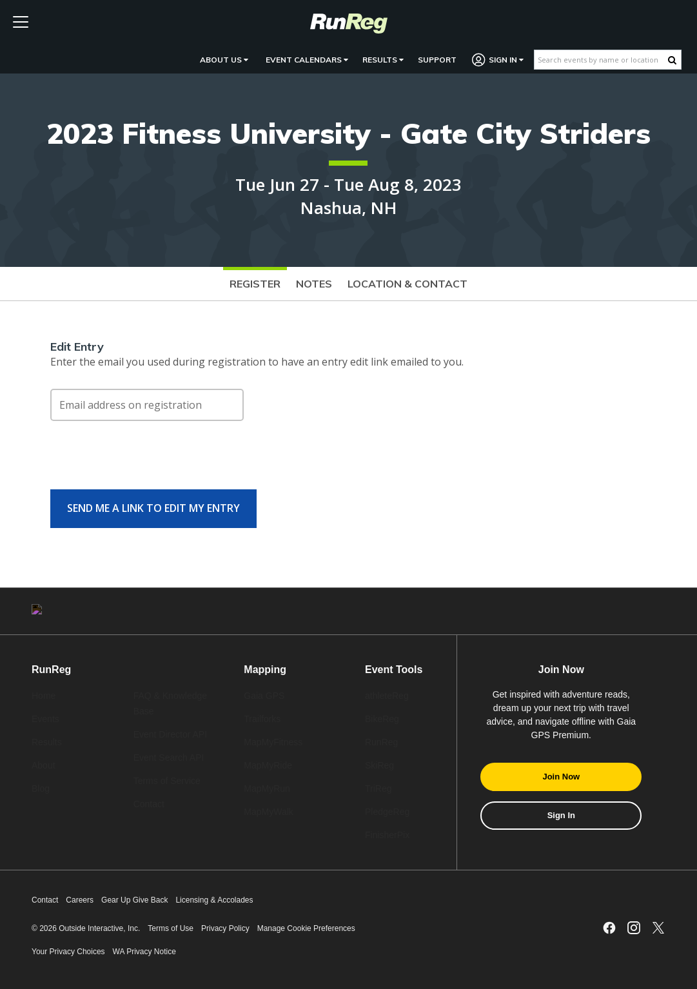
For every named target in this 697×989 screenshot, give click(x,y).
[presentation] (148, 461)
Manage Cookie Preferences (306, 928)
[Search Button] (672, 60)
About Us (224, 59)
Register (255, 283)
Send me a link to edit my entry (153, 508)
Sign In (498, 60)
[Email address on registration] (147, 405)
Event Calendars (307, 59)
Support (437, 59)
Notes (314, 283)
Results (383, 59)
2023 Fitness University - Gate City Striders (348, 133)
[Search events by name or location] (601, 59)
